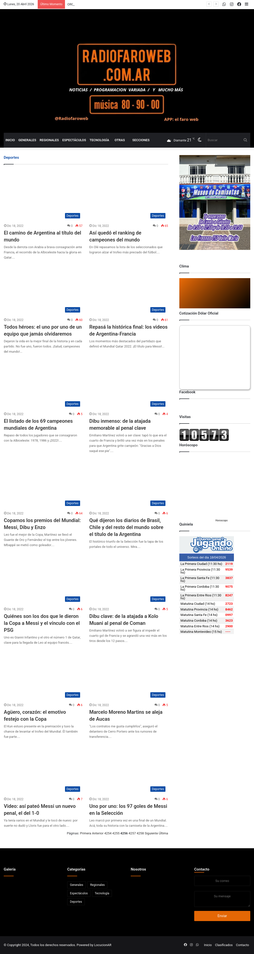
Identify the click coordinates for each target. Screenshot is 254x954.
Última (163, 833)
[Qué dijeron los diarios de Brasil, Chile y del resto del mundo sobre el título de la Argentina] (128, 482)
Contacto (201, 869)
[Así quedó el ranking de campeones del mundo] (128, 195)
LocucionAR (102, 945)
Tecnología (99, 140)
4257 (132, 833)
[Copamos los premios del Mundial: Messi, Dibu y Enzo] (43, 482)
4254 (107, 833)
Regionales (49, 140)
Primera (85, 833)
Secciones (140, 140)
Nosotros (138, 869)
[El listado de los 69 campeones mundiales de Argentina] (43, 383)
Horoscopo (221, 520)
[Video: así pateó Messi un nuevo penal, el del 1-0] (43, 768)
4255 (116, 833)
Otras (120, 140)
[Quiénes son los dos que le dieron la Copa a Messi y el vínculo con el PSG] (43, 578)
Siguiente (151, 833)
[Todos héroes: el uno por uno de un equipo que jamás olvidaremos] (43, 289)
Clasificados (224, 945)
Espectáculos (74, 140)
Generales (27, 140)
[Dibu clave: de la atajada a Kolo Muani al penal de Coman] (128, 578)
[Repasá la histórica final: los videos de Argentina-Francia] (128, 289)
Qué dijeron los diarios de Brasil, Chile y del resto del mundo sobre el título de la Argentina (126, 527)
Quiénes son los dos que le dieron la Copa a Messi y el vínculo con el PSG (42, 623)
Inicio (10, 140)
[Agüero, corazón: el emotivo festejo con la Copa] (43, 674)
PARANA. (74, 4)
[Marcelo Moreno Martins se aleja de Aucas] (128, 674)
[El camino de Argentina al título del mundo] (43, 195)
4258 (140, 833)
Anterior (97, 833)
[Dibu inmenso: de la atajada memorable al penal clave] (128, 383)
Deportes (76, 901)
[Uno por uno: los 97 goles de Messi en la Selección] (128, 768)
